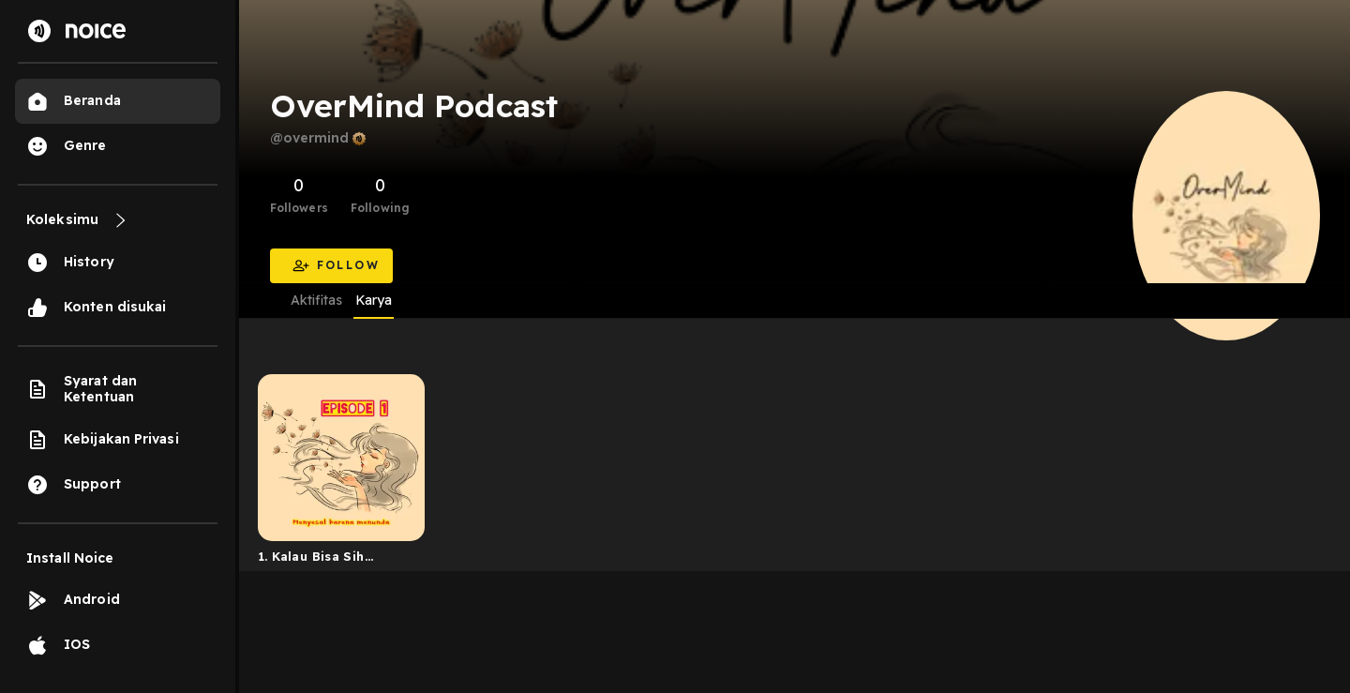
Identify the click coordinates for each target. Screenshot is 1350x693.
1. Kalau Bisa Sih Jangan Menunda (313, 560)
